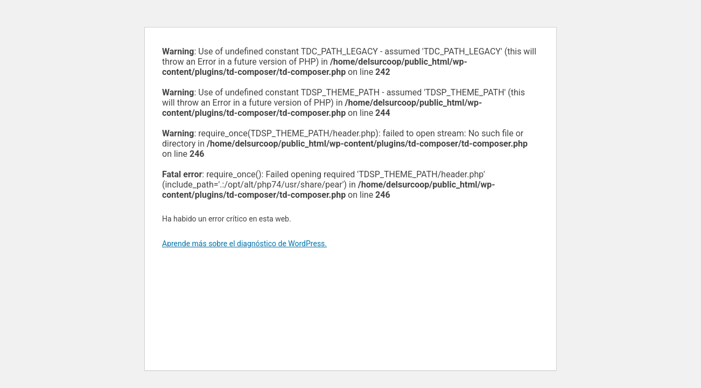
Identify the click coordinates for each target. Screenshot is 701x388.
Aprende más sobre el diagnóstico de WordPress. (244, 243)
